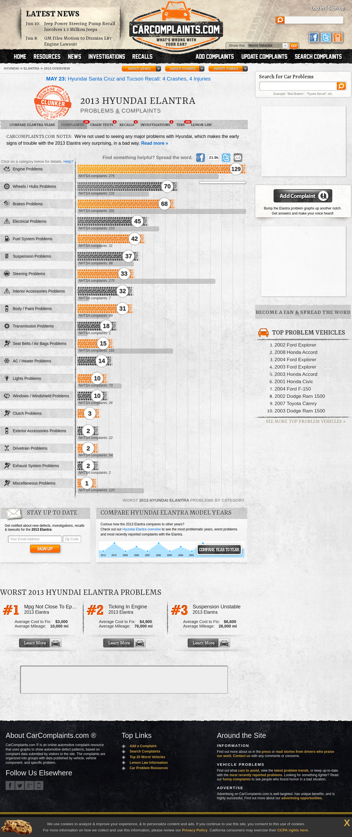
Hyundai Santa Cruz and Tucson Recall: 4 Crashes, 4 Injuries (128, 79)
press (266, 752)
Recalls (128, 123)
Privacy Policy (194, 830)
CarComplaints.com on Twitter (19, 785)
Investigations (157, 123)
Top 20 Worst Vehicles (147, 757)
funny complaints (237, 779)
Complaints (74, 123)
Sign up (336, 8)
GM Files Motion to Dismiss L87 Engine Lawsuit (78, 41)
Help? (68, 161)
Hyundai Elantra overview (141, 529)
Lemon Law (201, 125)
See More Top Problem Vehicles (306, 421)
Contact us (242, 756)
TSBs (182, 123)
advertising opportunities (301, 798)
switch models (182, 68)
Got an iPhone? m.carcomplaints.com (38, 785)
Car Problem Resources (149, 768)
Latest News (52, 14)
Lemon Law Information (149, 763)
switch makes (226, 68)
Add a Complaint (143, 746)
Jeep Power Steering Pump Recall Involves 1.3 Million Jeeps (79, 26)
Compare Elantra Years (32, 125)
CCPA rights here (292, 830)
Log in (317, 8)
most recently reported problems (256, 775)
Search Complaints (145, 751)
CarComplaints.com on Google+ (29, 785)
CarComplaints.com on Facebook (10, 785)
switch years (139, 68)
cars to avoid (248, 771)
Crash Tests (103, 123)
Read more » (154, 143)
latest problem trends (291, 771)
